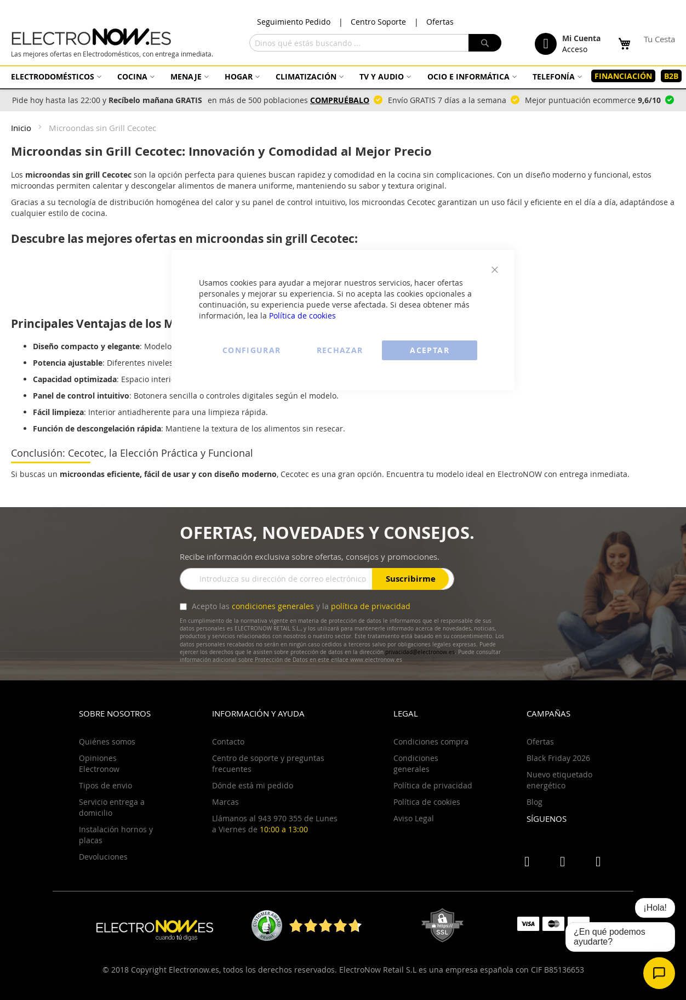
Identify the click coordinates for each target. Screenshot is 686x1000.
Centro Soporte (378, 21)
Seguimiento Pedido (293, 21)
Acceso (574, 49)
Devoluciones (103, 856)
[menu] (343, 76)
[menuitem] (54, 76)
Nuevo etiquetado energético (559, 780)
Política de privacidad (432, 785)
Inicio (22, 127)
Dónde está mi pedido (252, 785)
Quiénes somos (107, 741)
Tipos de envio (105, 785)
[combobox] (375, 43)
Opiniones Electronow (99, 763)
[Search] (484, 43)
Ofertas (440, 21)
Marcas (225, 802)
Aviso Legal (413, 818)
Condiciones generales (415, 763)
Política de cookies (302, 315)
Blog (534, 802)
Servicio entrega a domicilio (112, 807)
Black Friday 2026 (558, 758)
